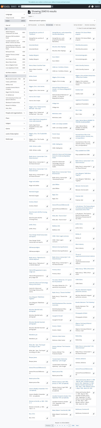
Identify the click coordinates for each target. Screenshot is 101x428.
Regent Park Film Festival (15, 92)
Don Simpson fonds (15, 59)
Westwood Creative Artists (15, 103)
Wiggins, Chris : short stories (36, 86)
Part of (8, 25)
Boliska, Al (78, 234)
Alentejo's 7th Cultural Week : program (83, 33)
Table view (57, 25)
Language (9, 14)
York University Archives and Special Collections (15, 98)
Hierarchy (41, 25)
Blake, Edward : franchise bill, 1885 (61, 410)
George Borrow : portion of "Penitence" (36, 33)
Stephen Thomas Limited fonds (15, 55)
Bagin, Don (55, 194)
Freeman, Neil (79, 196)
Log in (96, 6)
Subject (8, 123)
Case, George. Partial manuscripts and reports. (38, 235)
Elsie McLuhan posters (82, 45)
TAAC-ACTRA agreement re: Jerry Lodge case (37, 271)
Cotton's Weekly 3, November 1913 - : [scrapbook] (38, 389)
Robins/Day (79, 336)
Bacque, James (33, 357)
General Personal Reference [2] (60, 205)
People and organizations (14, 113)
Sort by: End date (78, 25)
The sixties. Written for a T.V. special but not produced (61, 280)
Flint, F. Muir (79, 110)
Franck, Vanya (56, 134)
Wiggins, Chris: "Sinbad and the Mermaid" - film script (37, 107)
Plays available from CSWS (83, 150)
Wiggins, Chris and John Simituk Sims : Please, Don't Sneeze (85, 76)
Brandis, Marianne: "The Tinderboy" (85, 302)
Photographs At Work (81, 313)
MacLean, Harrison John (82, 186)
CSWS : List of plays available (59, 124)
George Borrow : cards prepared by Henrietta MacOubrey (61, 33)
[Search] (36, 6)
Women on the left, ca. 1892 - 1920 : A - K (38, 402)
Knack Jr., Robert (56, 326)
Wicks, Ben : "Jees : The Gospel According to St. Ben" (37, 345)
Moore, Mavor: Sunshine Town (37, 65)
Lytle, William (55, 184)
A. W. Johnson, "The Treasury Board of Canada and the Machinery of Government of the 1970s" (85, 207)
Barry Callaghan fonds (15, 65)
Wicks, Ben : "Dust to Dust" (59, 216)
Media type (9, 139)
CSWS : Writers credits (35, 146)
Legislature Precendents (82, 100)
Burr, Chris (32, 414)
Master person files (57, 371)
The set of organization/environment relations (85, 255)
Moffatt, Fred (15, 85)
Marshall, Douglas (34, 191)
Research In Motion (15, 106)
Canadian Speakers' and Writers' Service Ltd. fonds (15, 41)
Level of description (12, 134)
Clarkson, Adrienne (81, 358)
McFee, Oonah (33, 76)
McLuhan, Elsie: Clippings (59, 47)
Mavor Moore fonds (15, 62)
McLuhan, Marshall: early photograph (35, 310)
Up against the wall (57, 316)
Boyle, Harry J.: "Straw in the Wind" (61, 292)
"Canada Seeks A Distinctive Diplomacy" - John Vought (59, 359)
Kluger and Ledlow (34, 181)
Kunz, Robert (55, 57)
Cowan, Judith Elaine (15, 82)
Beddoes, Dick (56, 226)
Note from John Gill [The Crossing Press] (38, 213)
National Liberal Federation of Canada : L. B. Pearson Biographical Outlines (61, 89)
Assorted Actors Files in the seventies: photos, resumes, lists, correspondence (84, 136)
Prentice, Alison (56, 269)
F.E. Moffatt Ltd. (15, 95)
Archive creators (11, 72)
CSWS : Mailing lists (57, 144)
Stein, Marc (15, 108)
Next (77, 425)
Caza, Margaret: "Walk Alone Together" (83, 174)
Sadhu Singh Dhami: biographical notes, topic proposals (38, 120)
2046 (73, 425)
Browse (13, 6)
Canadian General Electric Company (15, 88)
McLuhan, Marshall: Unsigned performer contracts (83, 290)
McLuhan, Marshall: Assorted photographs (37, 323)
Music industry (79, 244)
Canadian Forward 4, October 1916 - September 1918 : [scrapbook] (61, 396)
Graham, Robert (33, 202)
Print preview (32, 25)
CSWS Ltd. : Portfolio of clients (60, 67)
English (15, 21)
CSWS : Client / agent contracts (60, 236)
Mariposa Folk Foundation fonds (15, 37)
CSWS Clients (79, 279)
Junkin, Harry (79, 224)
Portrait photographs (81, 55)
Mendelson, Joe (33, 334)
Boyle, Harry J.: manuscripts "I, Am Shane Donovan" (38, 157)
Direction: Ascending (90, 25)
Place (7, 118)
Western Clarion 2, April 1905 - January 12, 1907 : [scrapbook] (60, 382)
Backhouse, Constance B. (82, 409)
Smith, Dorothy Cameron (82, 65)
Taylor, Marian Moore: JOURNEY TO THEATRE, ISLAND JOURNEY (85, 121)
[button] (89, 6)
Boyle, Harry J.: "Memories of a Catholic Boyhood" (37, 258)
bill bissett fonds (15, 52)
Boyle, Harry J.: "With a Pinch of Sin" (85, 268)
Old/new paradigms (34, 247)
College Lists (55, 103)
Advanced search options (37, 21)
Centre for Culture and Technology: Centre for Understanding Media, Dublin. (61, 155)
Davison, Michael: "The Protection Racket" (61, 347)
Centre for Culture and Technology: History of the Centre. (38, 283)
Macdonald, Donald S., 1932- (15, 79)
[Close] (99, 2)
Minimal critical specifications (60, 247)
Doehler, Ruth (79, 90)
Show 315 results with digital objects (86, 28)
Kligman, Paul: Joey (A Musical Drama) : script (83, 324)
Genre (8, 129)
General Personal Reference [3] (84, 369)
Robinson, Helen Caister (58, 336)
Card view (49, 25)
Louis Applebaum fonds (15, 68)
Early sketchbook (33, 45)
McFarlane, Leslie (56, 113)
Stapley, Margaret (34, 55)
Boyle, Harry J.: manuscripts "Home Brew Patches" (61, 172)
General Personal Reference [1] (37, 367)
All (6, 29)
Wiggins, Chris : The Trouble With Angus (38, 134)
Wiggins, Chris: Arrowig (58, 77)
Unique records (15, 18)
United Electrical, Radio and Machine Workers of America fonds (15, 47)
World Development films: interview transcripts (61, 304)
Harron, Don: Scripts (34, 96)
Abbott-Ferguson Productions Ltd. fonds (15, 32)
